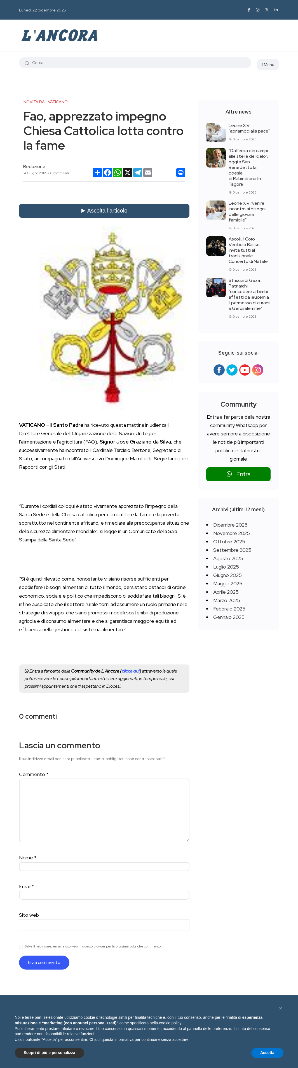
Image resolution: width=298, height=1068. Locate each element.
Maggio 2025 (227, 583)
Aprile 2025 (226, 592)
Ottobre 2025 (229, 541)
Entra (238, 474)
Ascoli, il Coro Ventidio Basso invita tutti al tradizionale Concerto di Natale (248, 250)
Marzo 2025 (226, 600)
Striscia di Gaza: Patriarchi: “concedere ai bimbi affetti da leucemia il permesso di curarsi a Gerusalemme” (249, 294)
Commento (34, 774)
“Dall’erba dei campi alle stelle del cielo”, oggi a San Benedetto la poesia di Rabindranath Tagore (248, 167)
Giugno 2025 (227, 575)
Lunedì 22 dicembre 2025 (42, 10)
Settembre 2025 (232, 550)
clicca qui (130, 671)
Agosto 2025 (228, 558)
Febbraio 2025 (229, 608)
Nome (28, 857)
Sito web (29, 915)
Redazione (34, 166)
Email (26, 886)
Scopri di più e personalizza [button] (49, 1052)
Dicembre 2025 (230, 525)
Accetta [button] (267, 1052)
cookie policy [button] (170, 1023)
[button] (280, 1008)
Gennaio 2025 (229, 617)
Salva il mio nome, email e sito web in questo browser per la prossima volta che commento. (93, 946)
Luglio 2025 (226, 567)
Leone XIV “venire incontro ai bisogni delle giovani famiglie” (247, 211)
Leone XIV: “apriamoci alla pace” (249, 128)
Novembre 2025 (231, 533)
